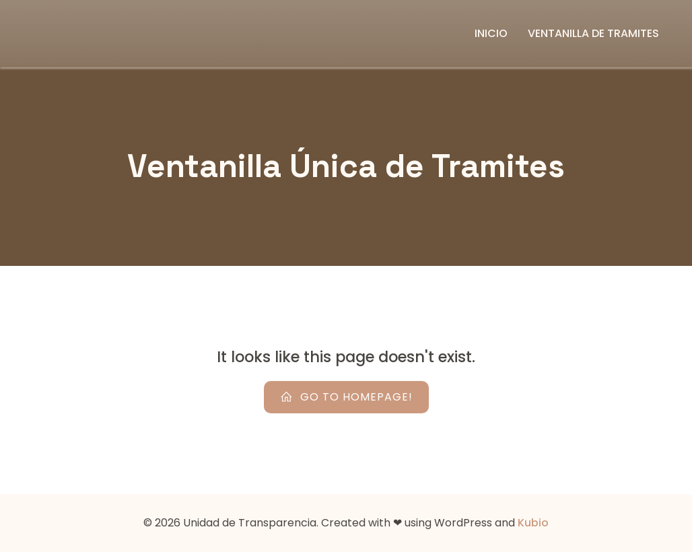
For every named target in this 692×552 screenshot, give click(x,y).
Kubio (533, 522)
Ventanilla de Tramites (593, 33)
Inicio (491, 33)
